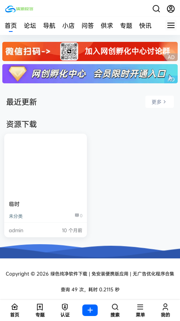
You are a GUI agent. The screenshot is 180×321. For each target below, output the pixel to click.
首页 (11, 25)
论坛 (30, 25)
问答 (88, 25)
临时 (14, 203)
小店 (68, 25)
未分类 (16, 216)
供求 (107, 25)
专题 (126, 25)
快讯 (145, 25)
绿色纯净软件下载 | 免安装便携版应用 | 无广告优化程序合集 (111, 273)
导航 (49, 25)
